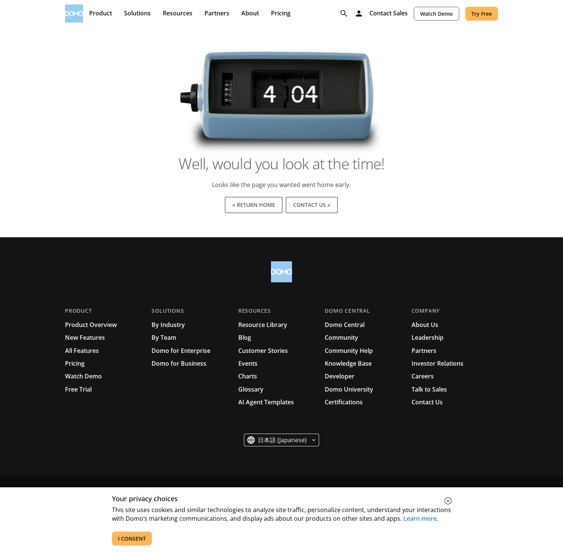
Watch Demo (436, 13)
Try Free (481, 13)
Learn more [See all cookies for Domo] (420, 518)
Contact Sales (388, 13)
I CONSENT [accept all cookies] (132, 538)
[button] (281, 440)
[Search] (343, 13)
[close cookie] (448, 501)
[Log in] (358, 13)
